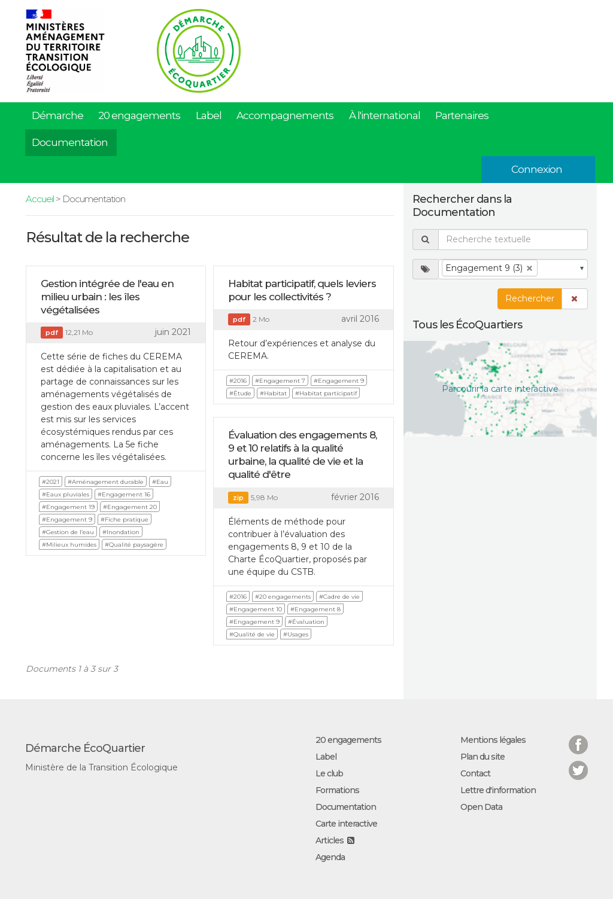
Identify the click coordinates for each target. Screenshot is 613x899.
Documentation (70, 142)
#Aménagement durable (106, 482)
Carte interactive (346, 823)
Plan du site (482, 756)
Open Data (481, 807)
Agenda (330, 857)
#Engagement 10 (255, 609)
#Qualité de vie (252, 634)
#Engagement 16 (124, 494)
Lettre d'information (498, 790)
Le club (329, 773)
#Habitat (273, 393)
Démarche (57, 115)
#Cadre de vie (339, 597)
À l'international (384, 115)
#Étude (240, 393)
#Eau (160, 482)
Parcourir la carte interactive (500, 388)
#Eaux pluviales (65, 494)
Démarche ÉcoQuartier (85, 748)
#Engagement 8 (315, 609)
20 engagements (139, 115)
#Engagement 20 (130, 507)
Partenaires (461, 115)
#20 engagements (283, 597)
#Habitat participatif (326, 393)
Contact (475, 773)
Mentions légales (493, 740)
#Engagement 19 (68, 507)
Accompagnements (284, 115)
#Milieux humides (69, 544)
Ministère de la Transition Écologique (101, 767)
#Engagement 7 (280, 381)
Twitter (578, 763)
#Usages (295, 634)
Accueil (40, 199)
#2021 (50, 482)
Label (208, 115)
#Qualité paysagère (134, 544)
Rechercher (529, 298)
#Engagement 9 (67, 519)
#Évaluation (306, 622)
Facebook (578, 737)
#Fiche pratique (124, 519)
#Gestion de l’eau (68, 532)
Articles (329, 840)
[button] (575, 298)
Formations (337, 790)
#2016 (238, 381)
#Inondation (120, 532)
